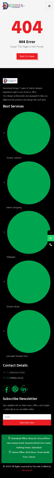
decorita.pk (27, 470)
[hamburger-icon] (49, 5)
